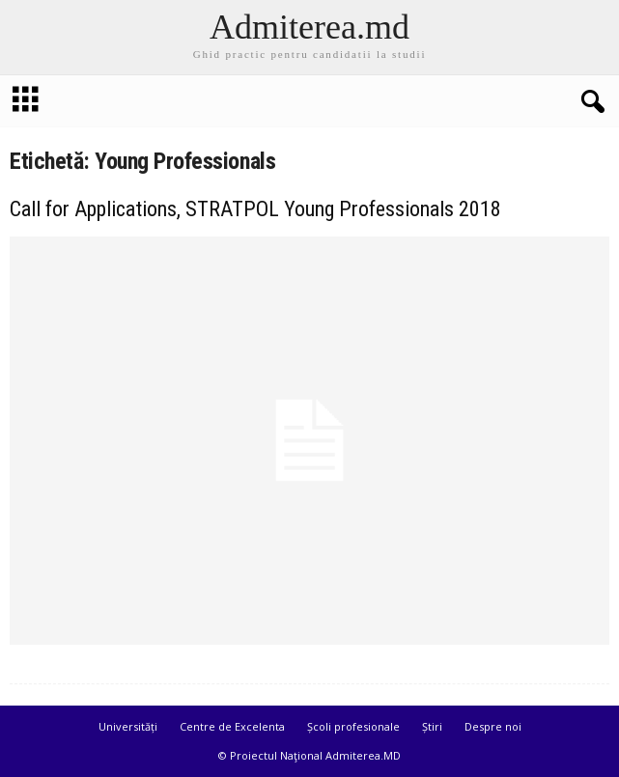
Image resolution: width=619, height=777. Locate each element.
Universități (127, 726)
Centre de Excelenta (232, 726)
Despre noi (492, 726)
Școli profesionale (353, 726)
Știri (432, 726)
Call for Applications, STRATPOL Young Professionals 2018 (255, 209)
